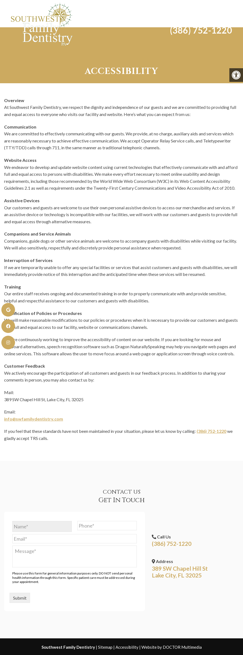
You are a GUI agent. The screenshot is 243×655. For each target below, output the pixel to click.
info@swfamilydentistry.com (33, 418)
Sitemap (105, 647)
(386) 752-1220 (198, 25)
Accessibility (126, 647)
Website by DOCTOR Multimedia (171, 647)
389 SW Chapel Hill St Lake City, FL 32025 (180, 572)
